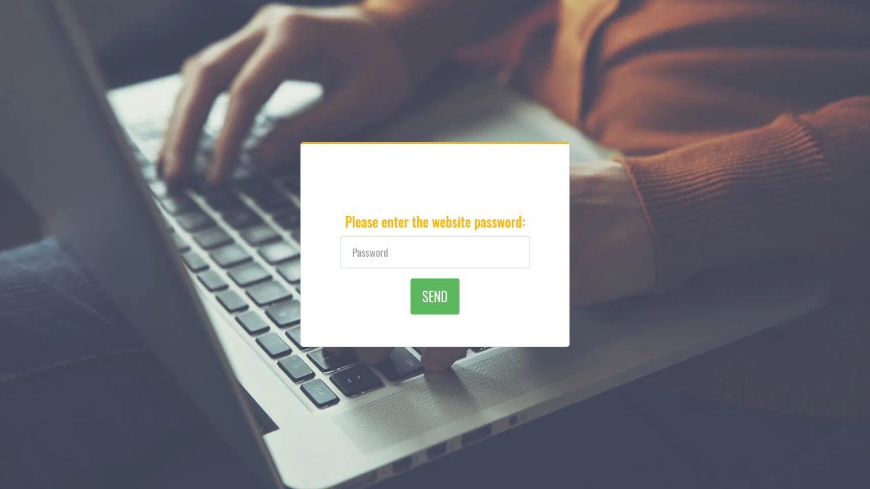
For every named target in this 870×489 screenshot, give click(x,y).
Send (435, 296)
